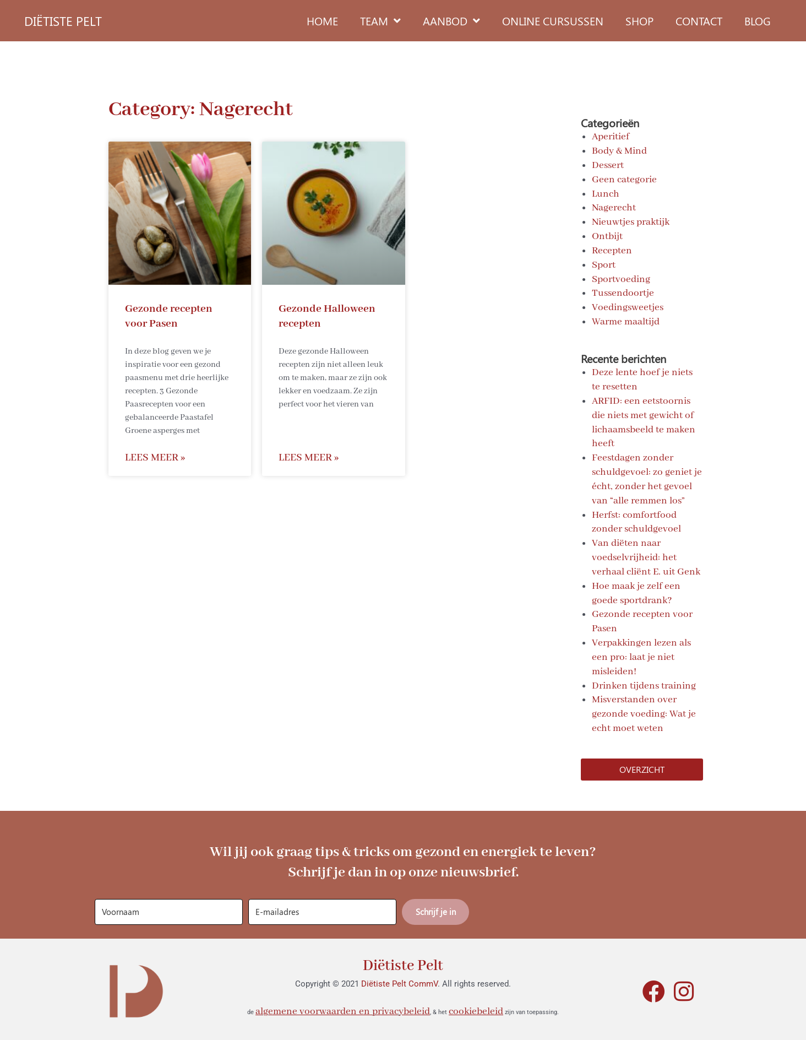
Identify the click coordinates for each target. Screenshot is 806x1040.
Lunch (605, 193)
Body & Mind (619, 151)
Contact (699, 20)
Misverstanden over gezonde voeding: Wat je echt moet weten (644, 712)
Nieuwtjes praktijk (630, 222)
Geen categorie (624, 180)
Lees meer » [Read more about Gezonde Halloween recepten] (309, 458)
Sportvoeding (621, 279)
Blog (757, 20)
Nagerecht (614, 208)
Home (322, 20)
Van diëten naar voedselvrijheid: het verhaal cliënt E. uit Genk (646, 556)
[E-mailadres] (322, 910)
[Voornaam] (169, 910)
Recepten (612, 250)
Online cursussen (552, 20)
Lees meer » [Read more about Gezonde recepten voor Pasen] (155, 458)
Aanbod (451, 21)
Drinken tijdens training (644, 684)
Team (380, 21)
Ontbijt (607, 236)
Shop (639, 20)
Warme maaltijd (626, 321)
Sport (604, 264)
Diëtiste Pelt (403, 963)
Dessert (608, 165)
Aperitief (610, 137)
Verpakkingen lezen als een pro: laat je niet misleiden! (641, 656)
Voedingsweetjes (627, 307)
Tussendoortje (623, 293)
